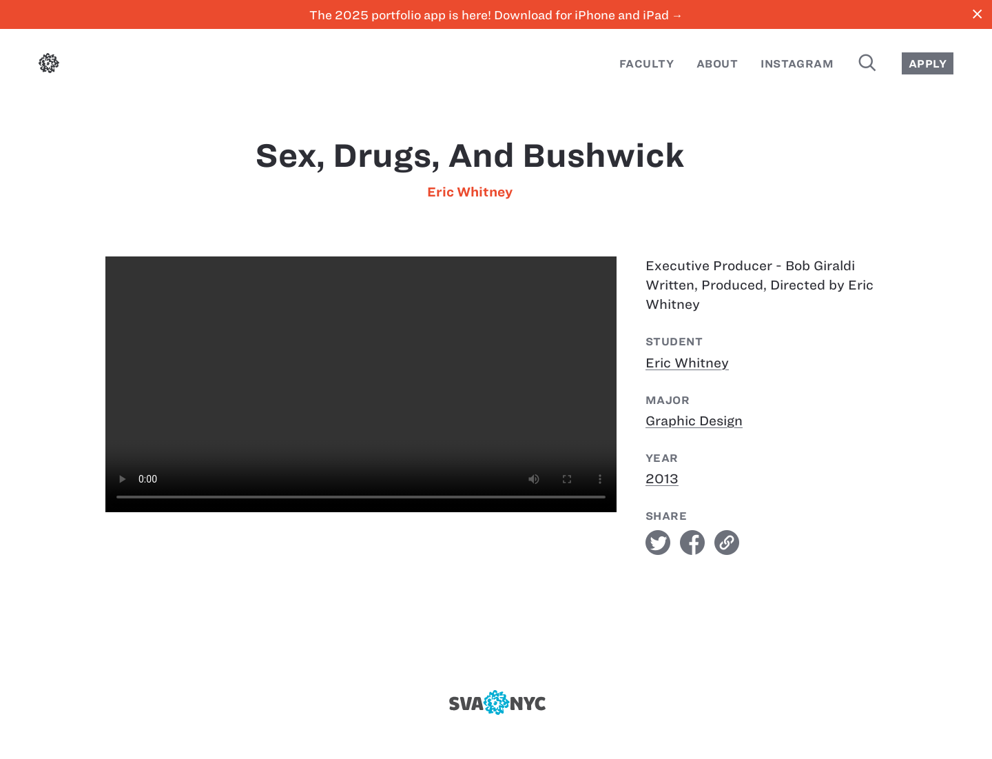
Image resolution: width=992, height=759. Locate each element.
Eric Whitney (470, 192)
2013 (662, 479)
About (717, 64)
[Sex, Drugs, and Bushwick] (361, 384)
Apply (928, 64)
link (726, 542)
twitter (657, 542)
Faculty (646, 64)
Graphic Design (694, 421)
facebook (692, 542)
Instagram (797, 64)
